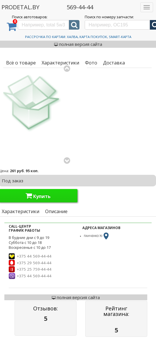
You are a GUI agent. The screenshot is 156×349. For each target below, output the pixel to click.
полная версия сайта (78, 44)
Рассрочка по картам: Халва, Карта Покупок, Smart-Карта (78, 37)
